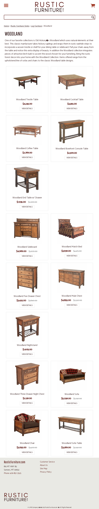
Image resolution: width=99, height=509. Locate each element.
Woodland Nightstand (27, 345)
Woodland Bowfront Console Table (72, 148)
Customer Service (47, 462)
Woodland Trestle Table (27, 99)
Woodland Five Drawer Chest (27, 296)
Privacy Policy (45, 472)
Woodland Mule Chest (72, 296)
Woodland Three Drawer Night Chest (27, 394)
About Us (44, 465)
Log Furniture (36, 26)
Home (6, 26)
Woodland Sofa (72, 394)
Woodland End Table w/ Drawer (27, 197)
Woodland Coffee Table (27, 148)
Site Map (43, 468)
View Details (27, 108)
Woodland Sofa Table (72, 443)
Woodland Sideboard (27, 247)
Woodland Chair (27, 443)
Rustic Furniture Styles (20, 26)
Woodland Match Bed (72, 246)
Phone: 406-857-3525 (12, 473)
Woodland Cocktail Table (71, 99)
